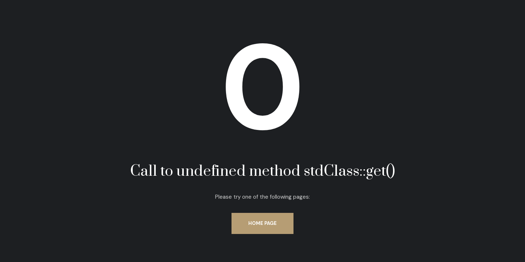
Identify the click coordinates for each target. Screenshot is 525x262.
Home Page (262, 223)
